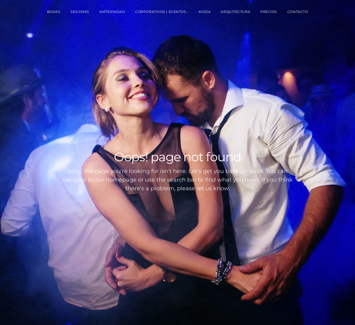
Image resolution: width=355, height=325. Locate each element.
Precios (268, 12)
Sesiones (80, 12)
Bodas (54, 12)
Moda (205, 12)
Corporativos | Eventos (160, 12)
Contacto (297, 12)
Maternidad (112, 12)
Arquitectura (235, 12)
